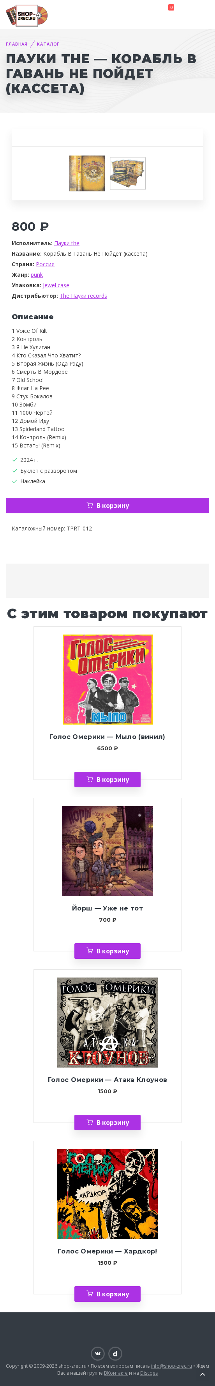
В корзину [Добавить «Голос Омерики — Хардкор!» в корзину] (113, 1294)
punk (37, 274)
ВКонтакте (116, 1373)
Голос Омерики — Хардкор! (107, 1251)
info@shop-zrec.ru (171, 1366)
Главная (17, 44)
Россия (45, 264)
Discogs (149, 1373)
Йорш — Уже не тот (107, 908)
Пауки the (66, 243)
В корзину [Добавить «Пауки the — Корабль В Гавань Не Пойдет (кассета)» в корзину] (113, 505)
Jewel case (56, 285)
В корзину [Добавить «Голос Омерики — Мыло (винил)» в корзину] (113, 779)
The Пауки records (83, 295)
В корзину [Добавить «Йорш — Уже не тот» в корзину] (113, 951)
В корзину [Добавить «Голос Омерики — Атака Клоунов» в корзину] (113, 1122)
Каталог (48, 44)
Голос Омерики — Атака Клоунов (107, 1080)
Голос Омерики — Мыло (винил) (107, 737)
